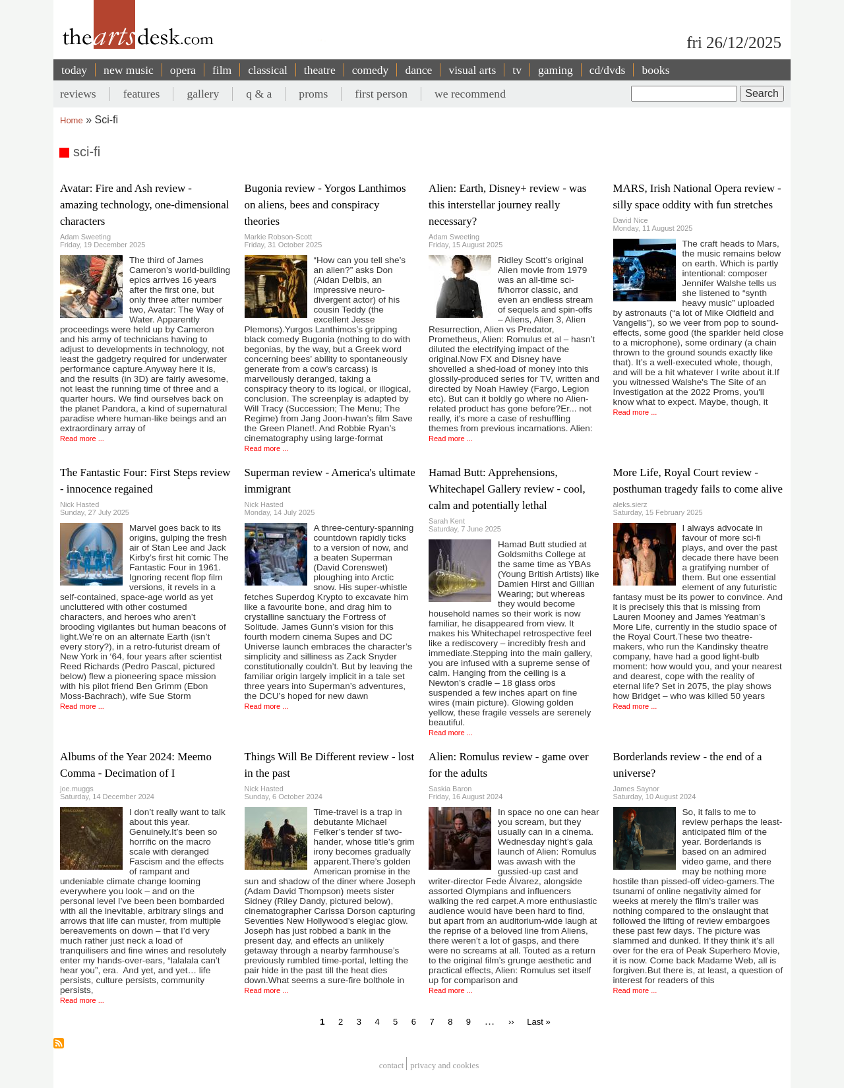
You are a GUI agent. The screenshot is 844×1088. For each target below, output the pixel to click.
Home (71, 120)
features (141, 93)
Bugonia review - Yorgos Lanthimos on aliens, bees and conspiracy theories (325, 204)
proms (313, 93)
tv (517, 69)
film (221, 69)
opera (183, 69)
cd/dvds (607, 69)
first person (381, 93)
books (655, 69)
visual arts (472, 69)
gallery (203, 93)
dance (418, 69)
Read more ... (82, 438)
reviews (78, 93)
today (74, 69)
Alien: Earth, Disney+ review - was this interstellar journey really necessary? (507, 204)
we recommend (470, 93)
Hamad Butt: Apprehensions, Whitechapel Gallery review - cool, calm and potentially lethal (507, 489)
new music (129, 69)
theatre (320, 69)
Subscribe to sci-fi (58, 1043)
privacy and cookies (444, 1065)
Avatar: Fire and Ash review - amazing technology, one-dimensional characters (144, 204)
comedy (370, 69)
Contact (391, 1065)
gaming (555, 69)
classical (267, 69)
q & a (259, 93)
